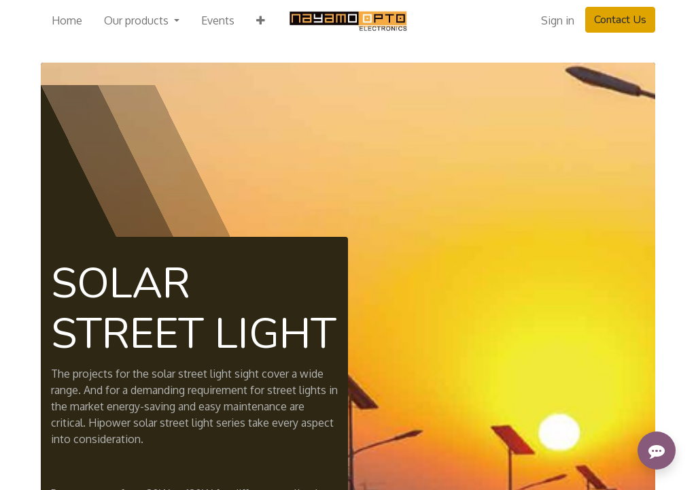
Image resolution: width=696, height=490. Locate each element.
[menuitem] (67, 20)
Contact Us (620, 19)
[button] (260, 20)
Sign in (557, 20)
